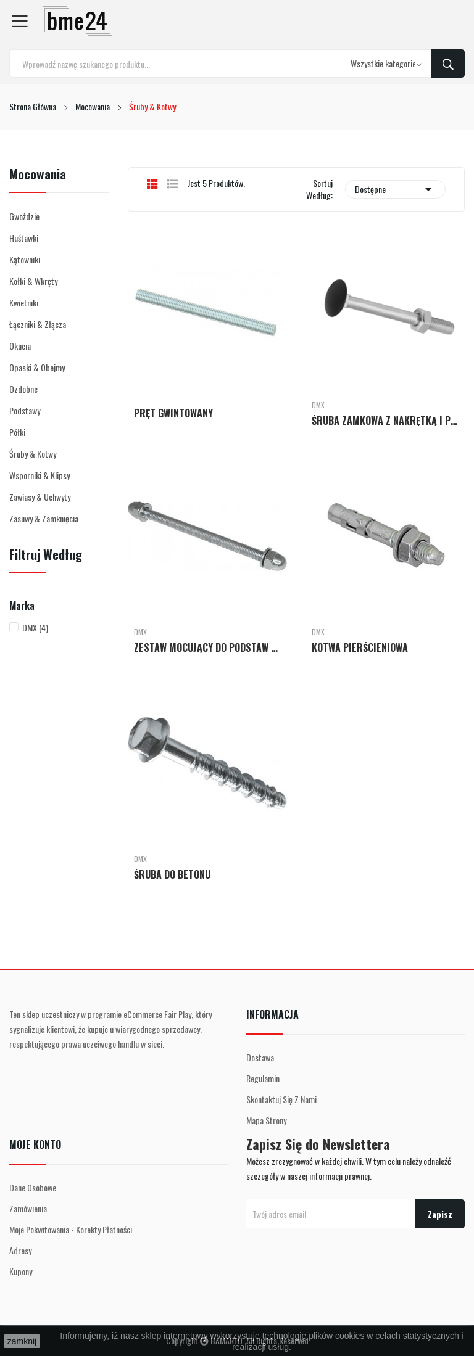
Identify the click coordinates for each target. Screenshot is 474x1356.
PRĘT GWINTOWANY (173, 413)
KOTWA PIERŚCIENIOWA (360, 647)
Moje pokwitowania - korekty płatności (70, 1229)
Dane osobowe (32, 1187)
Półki (17, 431)
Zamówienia (28, 1208)
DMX (35, 627)
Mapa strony (266, 1120)
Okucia (20, 345)
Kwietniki (23, 302)
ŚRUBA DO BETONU (172, 874)
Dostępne (395, 189)
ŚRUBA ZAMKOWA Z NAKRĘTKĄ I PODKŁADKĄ (385, 420)
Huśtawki (23, 237)
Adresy (20, 1250)
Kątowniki (24, 259)
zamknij (21, 1341)
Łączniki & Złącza (37, 324)
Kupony (20, 1271)
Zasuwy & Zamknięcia (43, 518)
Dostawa (260, 1057)
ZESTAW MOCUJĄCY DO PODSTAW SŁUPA (207, 647)
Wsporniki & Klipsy (39, 475)
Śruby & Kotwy (32, 453)
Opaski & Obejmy (37, 367)
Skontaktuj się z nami (281, 1099)
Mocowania (37, 175)
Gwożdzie (24, 216)
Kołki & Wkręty (33, 280)
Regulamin (263, 1078)
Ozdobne (23, 388)
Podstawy (24, 410)
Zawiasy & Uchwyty (39, 496)
